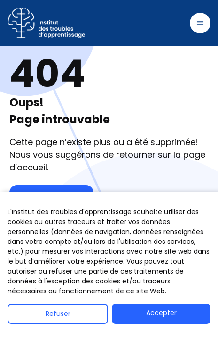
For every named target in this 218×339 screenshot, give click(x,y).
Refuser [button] (58, 313)
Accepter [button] (161, 312)
